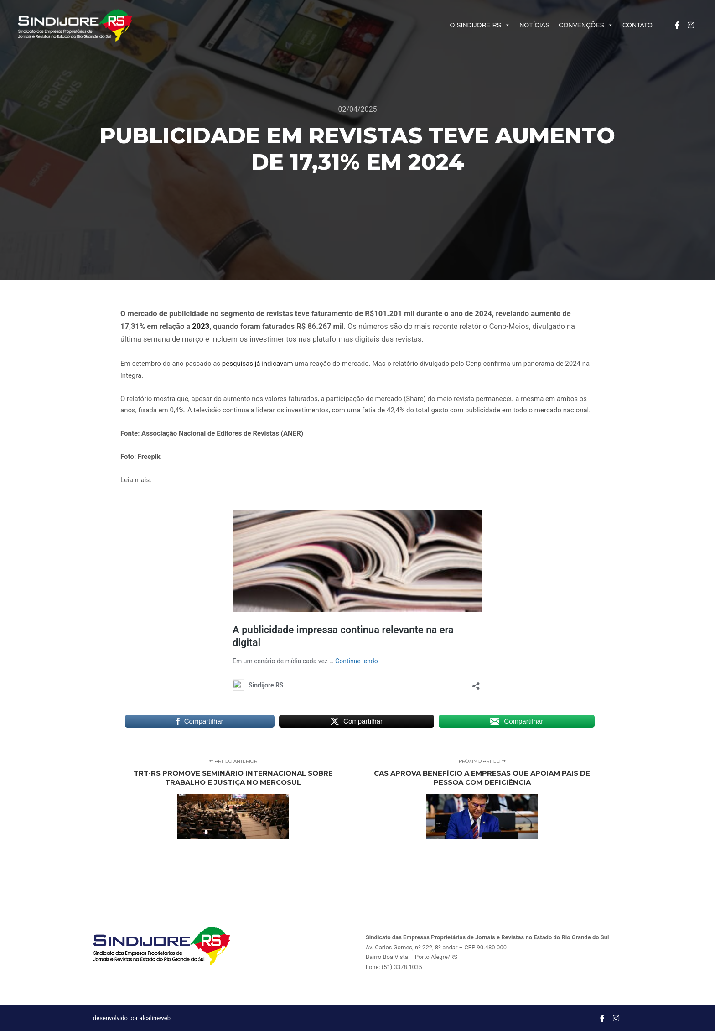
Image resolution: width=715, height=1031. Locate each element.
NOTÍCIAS (534, 25)
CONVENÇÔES (586, 25)
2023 (200, 326)
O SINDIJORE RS (480, 25)
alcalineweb (155, 1018)
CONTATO (637, 25)
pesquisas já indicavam (257, 363)
